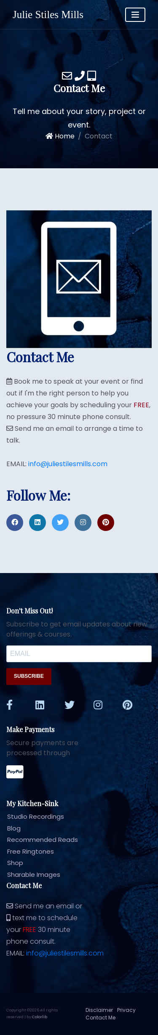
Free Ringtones (27, 851)
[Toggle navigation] (135, 15)
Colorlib (39, 1016)
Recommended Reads (39, 839)
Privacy (126, 1010)
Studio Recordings (32, 816)
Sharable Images (30, 874)
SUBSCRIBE (29, 676)
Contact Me (100, 1017)
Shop (11, 862)
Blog (10, 828)
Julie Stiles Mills (48, 14)
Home (60, 136)
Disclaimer (99, 1010)
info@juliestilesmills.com (67, 464)
